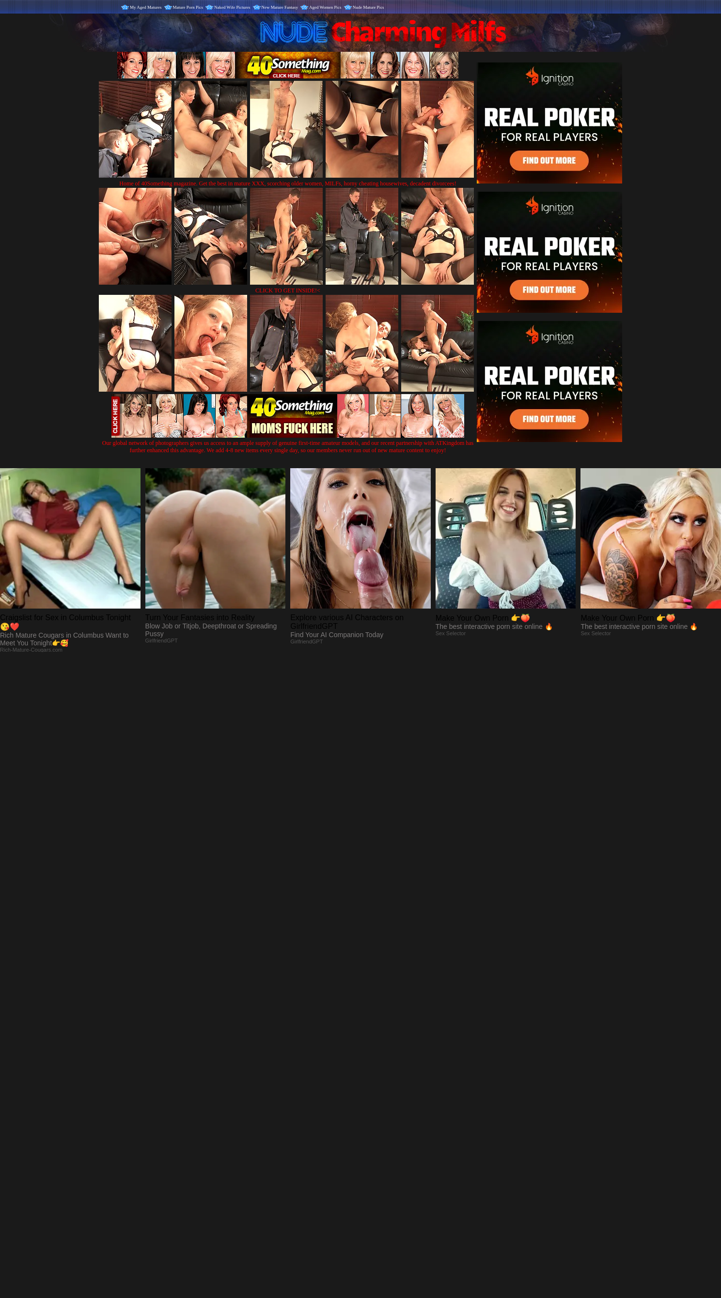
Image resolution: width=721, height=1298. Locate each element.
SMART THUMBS (377, 1096)
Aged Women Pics (325, 7)
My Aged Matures (146, 7)
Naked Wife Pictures (232, 7)
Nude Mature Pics (368, 7)
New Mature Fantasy (280, 7)
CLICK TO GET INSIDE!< (287, 290)
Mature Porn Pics (188, 7)
